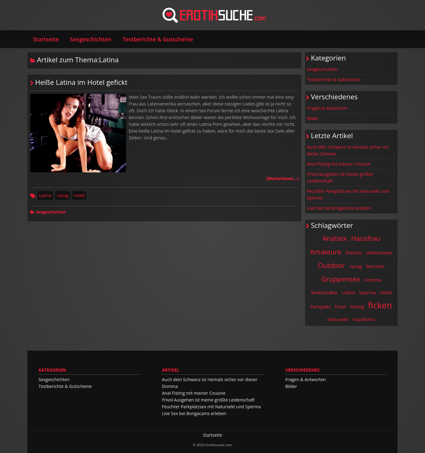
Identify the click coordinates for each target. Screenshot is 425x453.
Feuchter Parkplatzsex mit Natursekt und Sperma (348, 194)
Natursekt (338, 319)
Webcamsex (380, 252)
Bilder (313, 118)
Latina (45, 195)
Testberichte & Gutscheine (157, 39)
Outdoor (331, 265)
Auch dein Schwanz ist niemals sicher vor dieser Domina (348, 150)
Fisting (357, 306)
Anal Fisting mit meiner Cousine (338, 164)
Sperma (367, 292)
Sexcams (375, 266)
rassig (62, 195)
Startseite (46, 39)
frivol (340, 306)
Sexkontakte (324, 292)
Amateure (325, 251)
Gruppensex (340, 278)
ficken (380, 305)
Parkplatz (321, 306)
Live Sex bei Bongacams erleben (339, 208)
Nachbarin (364, 319)
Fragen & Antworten (327, 108)
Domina (372, 280)
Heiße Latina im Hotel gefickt (81, 82)
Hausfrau (365, 238)
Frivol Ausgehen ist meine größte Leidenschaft (340, 177)
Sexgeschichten (90, 39)
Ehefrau (353, 252)
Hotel (79, 195)
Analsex (334, 238)
